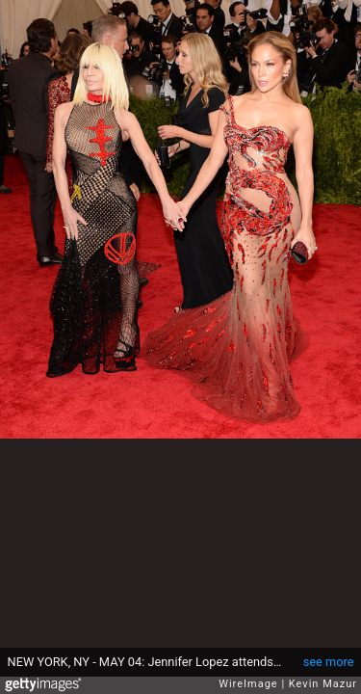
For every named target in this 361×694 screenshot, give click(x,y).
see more (328, 661)
